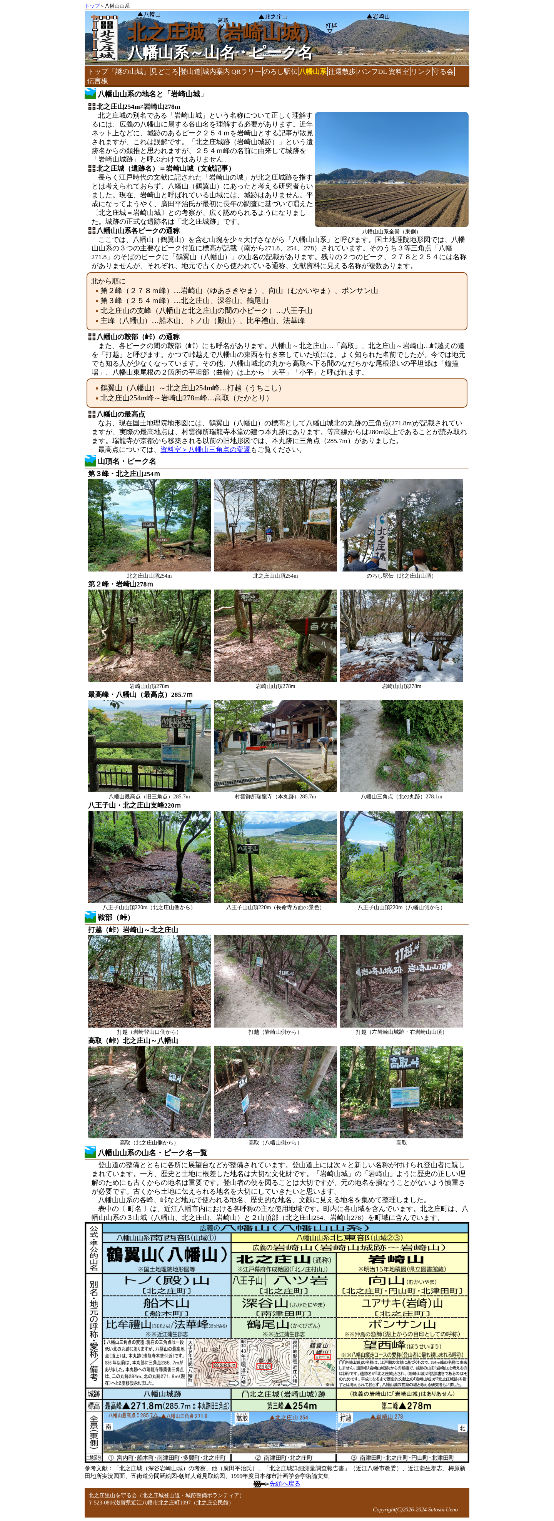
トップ (92, 6)
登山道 (190, 71)
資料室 (399, 71)
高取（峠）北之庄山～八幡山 (133, 1041)
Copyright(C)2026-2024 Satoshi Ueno (415, 1509)
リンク (421, 71)
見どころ (165, 71)
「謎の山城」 (129, 71)
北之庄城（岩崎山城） (223, 32)
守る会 (443, 71)
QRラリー (246, 71)
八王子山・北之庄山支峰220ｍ (134, 805)
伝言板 (97, 81)
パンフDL (372, 71)
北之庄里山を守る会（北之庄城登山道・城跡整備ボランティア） (166, 1495)
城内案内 (216, 71)
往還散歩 (342, 71)
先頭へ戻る (277, 1483)
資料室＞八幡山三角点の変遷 (205, 449)
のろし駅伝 (280, 71)
